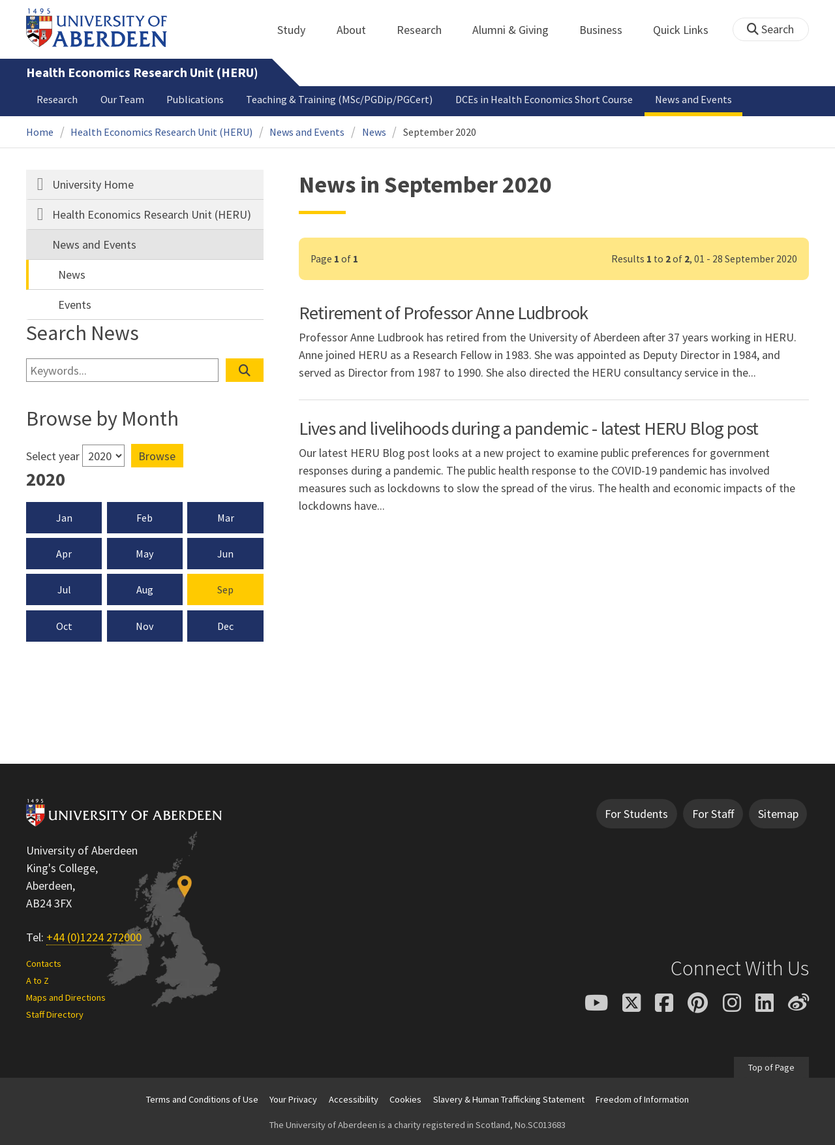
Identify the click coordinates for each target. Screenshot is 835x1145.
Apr (64, 553)
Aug (144, 589)
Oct (64, 626)
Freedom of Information (642, 1099)
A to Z (37, 980)
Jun (225, 553)
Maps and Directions (66, 997)
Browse (156, 455)
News (374, 131)
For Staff (713, 813)
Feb (144, 517)
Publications (195, 99)
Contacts (43, 963)
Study (298, 29)
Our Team (122, 99)
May (144, 553)
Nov (144, 626)
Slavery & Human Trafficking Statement (508, 1099)
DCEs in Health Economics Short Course (544, 99)
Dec (225, 626)
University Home (93, 184)
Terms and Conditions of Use (202, 1099)
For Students (636, 813)
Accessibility (353, 1099)
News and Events (693, 99)
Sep (225, 589)
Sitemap (778, 813)
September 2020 (439, 131)
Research (426, 29)
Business (608, 29)
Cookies (405, 1099)
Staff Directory (55, 1014)
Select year (53, 455)
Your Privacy (293, 1099)
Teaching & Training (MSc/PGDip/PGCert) (339, 99)
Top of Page (771, 1067)
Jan (64, 517)
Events (74, 304)
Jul (64, 589)
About (358, 29)
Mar (225, 517)
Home (39, 131)
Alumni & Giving (517, 29)
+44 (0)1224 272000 (94, 937)
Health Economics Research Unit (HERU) (142, 72)
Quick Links (688, 29)
